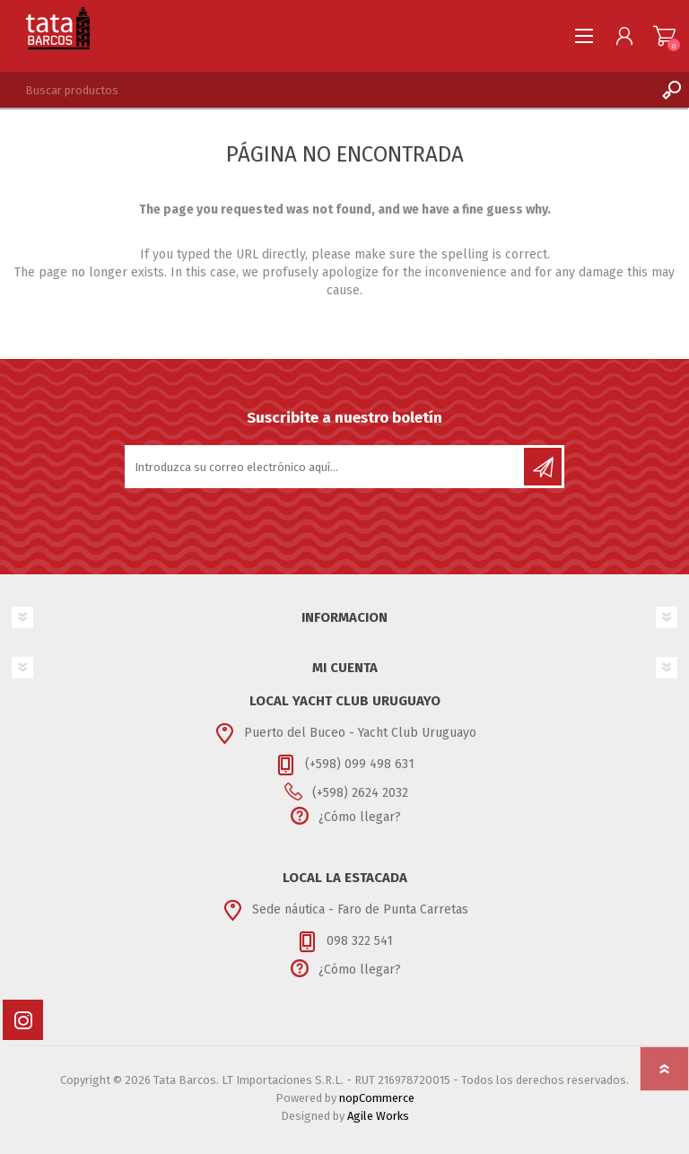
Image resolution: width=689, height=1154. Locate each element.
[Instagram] (23, 1020)
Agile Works (378, 1116)
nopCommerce (376, 1098)
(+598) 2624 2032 (360, 792)
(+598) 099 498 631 (359, 764)
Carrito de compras (664, 36)
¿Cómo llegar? (359, 817)
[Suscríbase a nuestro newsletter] (325, 466)
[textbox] (326, 90)
